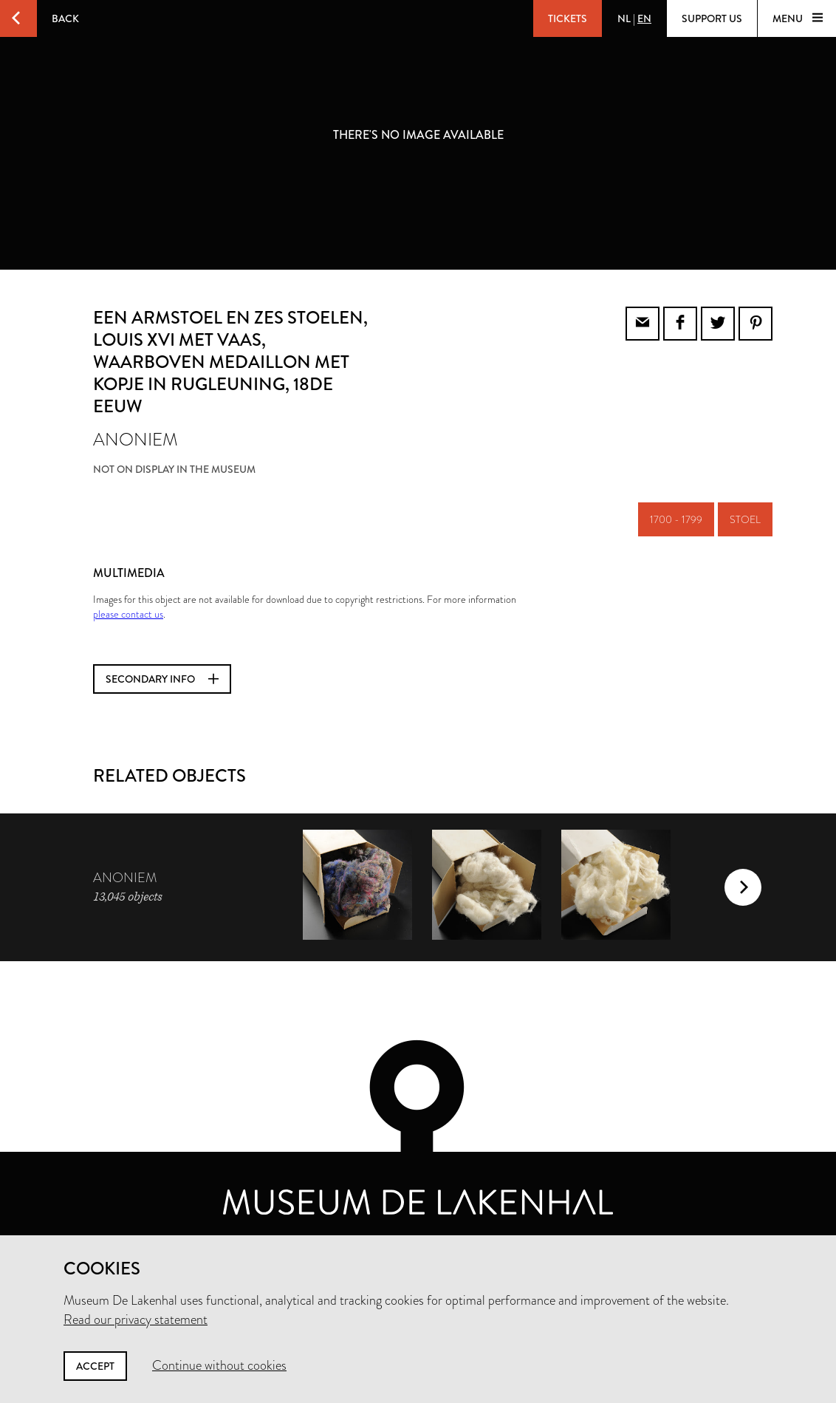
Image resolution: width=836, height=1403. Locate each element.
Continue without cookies (219, 1365)
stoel (745, 519)
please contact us (128, 614)
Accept (95, 1366)
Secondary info (162, 679)
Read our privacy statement (136, 1319)
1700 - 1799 (676, 519)
